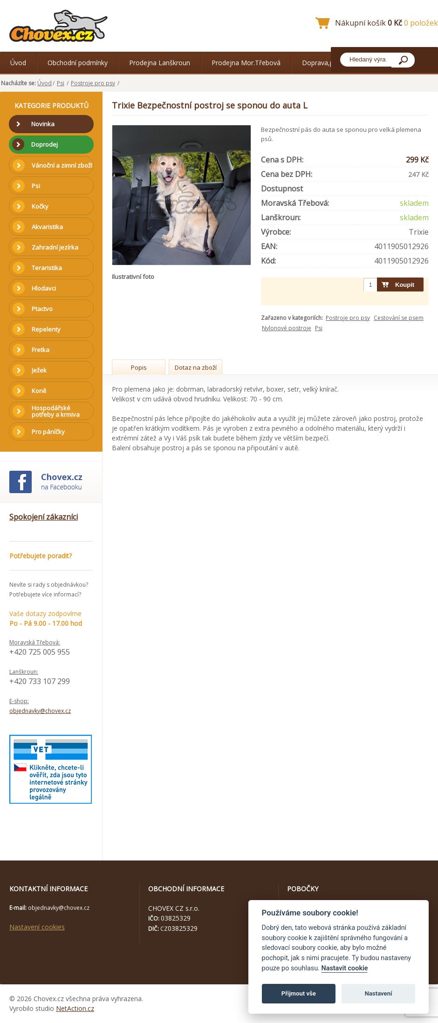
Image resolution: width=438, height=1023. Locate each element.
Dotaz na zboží (196, 367)
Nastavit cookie (344, 968)
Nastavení (378, 993)
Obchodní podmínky (78, 62)
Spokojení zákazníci (43, 517)
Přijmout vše (298, 993)
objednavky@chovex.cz (40, 711)
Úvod (18, 62)
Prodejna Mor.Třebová (246, 62)
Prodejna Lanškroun (159, 62)
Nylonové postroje (286, 328)
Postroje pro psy (93, 83)
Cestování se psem (399, 318)
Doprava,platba (325, 62)
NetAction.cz (75, 1008)
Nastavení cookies (37, 926)
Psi (60, 83)
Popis (139, 367)
